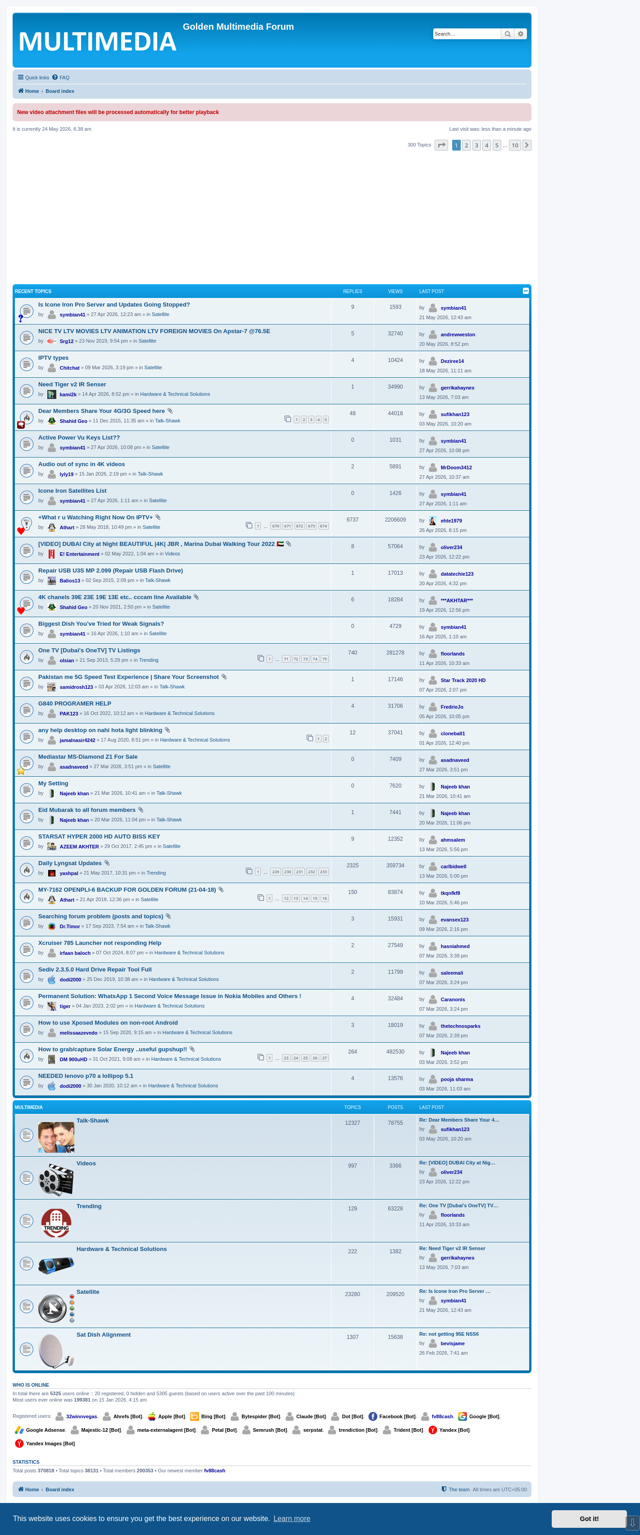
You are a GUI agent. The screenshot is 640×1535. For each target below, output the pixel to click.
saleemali (452, 973)
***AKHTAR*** (457, 600)
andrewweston (458, 334)
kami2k (68, 394)
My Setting (53, 783)
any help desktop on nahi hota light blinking (100, 730)
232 (311, 872)
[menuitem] (60, 77)
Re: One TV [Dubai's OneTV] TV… (459, 1205)
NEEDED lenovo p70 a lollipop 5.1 (85, 1075)
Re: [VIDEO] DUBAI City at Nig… (457, 1162)
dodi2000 (71, 979)
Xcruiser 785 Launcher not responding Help (99, 942)
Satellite (160, 314)
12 (286, 898)
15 (315, 898)
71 (286, 659)
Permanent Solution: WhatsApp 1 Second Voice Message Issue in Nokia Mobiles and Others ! (169, 996)
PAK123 (69, 713)
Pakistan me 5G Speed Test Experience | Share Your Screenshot (128, 677)
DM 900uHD (73, 1059)
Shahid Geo (73, 421)
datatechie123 (457, 574)
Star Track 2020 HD (463, 680)
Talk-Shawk (167, 420)
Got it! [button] (589, 1518)
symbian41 (73, 314)
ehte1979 (451, 520)
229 (275, 872)
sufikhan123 (455, 414)
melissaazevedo (79, 1033)
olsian (67, 660)
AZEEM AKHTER (79, 846)
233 (323, 872)
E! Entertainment (80, 554)
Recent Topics (33, 291)
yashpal (69, 873)
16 (324, 898)
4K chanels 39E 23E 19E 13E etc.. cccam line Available (114, 597)
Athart (67, 527)
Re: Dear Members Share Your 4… (459, 1120)
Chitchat (70, 368)
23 (286, 1058)
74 (315, 659)
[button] (441, 145)
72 (296, 659)
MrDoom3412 (456, 467)
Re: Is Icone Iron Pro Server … (454, 1291)
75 (324, 659)
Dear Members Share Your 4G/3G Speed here (101, 411)
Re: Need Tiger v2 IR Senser (452, 1248)
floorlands (453, 653)
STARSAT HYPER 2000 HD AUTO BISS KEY (99, 836)
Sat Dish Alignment (104, 1334)
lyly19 (67, 474)
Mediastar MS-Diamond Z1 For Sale (88, 756)
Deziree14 (452, 361)
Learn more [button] (291, 1518)
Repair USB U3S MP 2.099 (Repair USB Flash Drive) (110, 570)
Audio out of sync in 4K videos (81, 464)
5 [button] (497, 145)
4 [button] (486, 145)
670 (275, 526)
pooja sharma (457, 1079)
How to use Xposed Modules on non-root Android (108, 1022)
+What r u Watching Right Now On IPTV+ (95, 517)
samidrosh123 (76, 687)
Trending (149, 660)
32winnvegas (81, 1416)
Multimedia (29, 1107)
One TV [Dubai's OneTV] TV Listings (89, 650)
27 (324, 1058)
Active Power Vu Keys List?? (79, 437)
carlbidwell (454, 866)
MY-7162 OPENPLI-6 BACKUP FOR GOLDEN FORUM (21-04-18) (127, 889)
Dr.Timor (70, 926)
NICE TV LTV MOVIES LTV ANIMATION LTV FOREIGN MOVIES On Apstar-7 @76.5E (154, 331)
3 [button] (476, 145)
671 (287, 526)
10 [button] (515, 145)
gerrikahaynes (458, 387)
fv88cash (442, 1416)
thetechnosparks (461, 1026)
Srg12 (67, 341)
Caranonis (453, 999)
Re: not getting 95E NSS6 (449, 1334)
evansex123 (455, 919)
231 (299, 872)
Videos (172, 553)
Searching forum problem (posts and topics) (100, 916)
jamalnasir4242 (77, 740)
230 (287, 872)
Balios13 (70, 580)
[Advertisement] (272, 218)
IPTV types (53, 357)
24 (296, 1058)
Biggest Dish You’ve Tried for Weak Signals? (101, 623)
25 (305, 1058)
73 (305, 659)
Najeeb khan (74, 793)
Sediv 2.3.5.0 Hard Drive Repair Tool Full (95, 969)
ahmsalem (453, 840)
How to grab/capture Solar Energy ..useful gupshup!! (112, 1049)
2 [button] (466, 145)
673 (311, 526)
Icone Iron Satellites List (72, 490)
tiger (65, 1006)
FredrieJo (452, 707)
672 (299, 526)
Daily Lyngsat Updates (70, 863)
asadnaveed (74, 767)
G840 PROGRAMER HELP (74, 703)
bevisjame (453, 1343)
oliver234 (452, 547)
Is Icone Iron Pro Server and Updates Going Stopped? (114, 304)
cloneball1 (453, 733)
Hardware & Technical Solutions (175, 394)
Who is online (31, 1385)
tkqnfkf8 (450, 893)
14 (305, 898)
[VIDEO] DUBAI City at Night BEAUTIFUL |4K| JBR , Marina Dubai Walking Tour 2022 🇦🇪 (161, 544)
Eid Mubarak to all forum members (87, 809)
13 (296, 898)
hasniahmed (455, 946)
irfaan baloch (75, 953)
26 (315, 1058)
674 (323, 526)
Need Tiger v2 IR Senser (72, 384)
